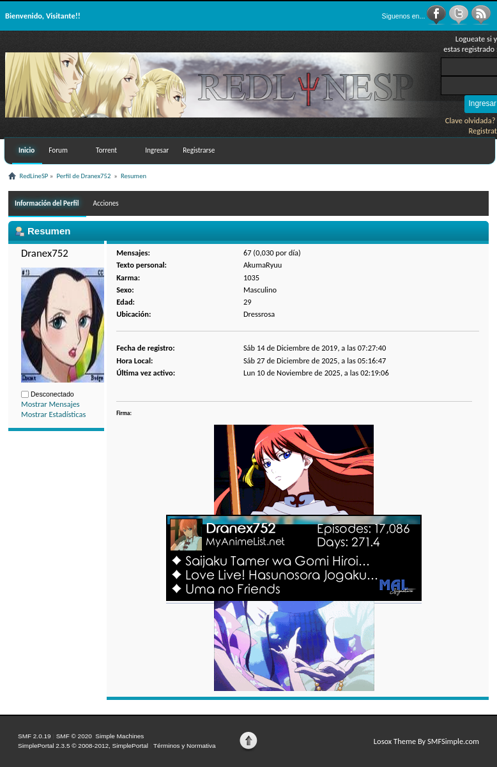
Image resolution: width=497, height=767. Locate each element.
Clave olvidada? (470, 120)
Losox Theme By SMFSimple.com (426, 741)
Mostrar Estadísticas (53, 414)
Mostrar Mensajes (50, 404)
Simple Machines (119, 736)
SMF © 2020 (74, 736)
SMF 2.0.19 (34, 736)
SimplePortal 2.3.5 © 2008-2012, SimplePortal (83, 745)
